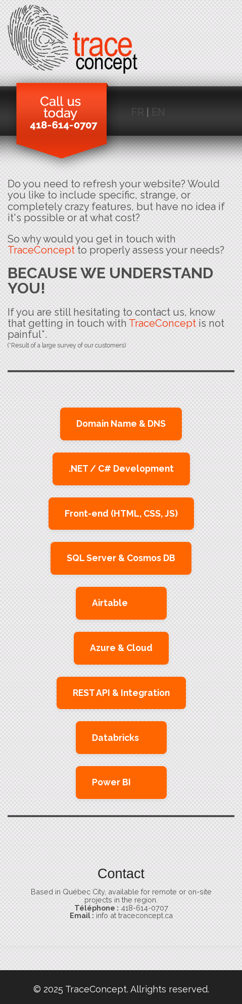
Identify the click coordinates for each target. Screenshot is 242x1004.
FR (137, 112)
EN (158, 112)
